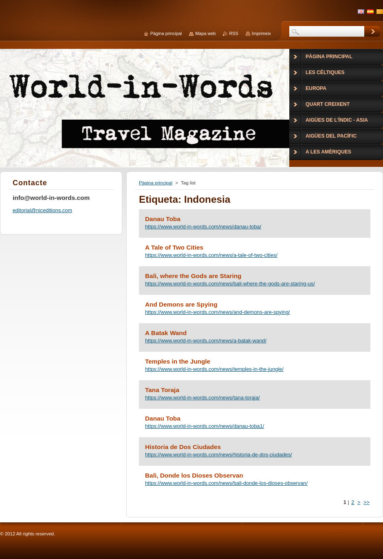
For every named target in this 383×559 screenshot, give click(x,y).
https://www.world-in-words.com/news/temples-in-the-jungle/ (214, 369)
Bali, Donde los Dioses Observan (194, 475)
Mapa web (205, 33)
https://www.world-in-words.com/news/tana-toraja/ (202, 398)
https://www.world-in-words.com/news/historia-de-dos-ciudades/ (218, 455)
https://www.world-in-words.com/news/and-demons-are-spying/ (217, 312)
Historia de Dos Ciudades (183, 446)
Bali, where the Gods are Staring (193, 275)
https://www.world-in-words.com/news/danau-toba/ (203, 227)
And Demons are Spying (181, 304)
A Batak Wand (166, 332)
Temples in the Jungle (177, 361)
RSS (233, 33)
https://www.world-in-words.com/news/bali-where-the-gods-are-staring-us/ (230, 284)
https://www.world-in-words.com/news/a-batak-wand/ (205, 341)
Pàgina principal (155, 182)
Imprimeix (261, 33)
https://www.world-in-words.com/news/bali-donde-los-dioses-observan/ (226, 483)
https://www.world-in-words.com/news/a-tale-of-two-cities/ (211, 255)
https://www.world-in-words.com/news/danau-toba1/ (204, 426)
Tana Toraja (162, 389)
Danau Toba (162, 218)
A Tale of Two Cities (174, 247)
